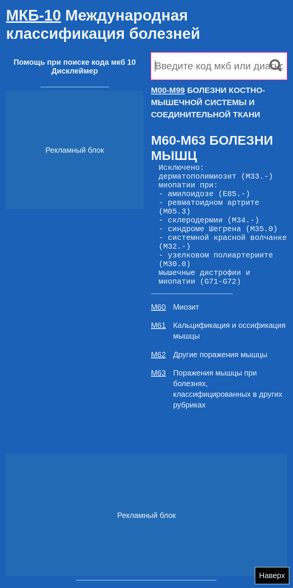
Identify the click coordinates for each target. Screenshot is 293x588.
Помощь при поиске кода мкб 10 (74, 62)
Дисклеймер (75, 71)
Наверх (272, 575)
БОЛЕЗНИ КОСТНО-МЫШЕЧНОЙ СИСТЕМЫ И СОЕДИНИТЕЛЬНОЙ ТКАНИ (208, 102)
